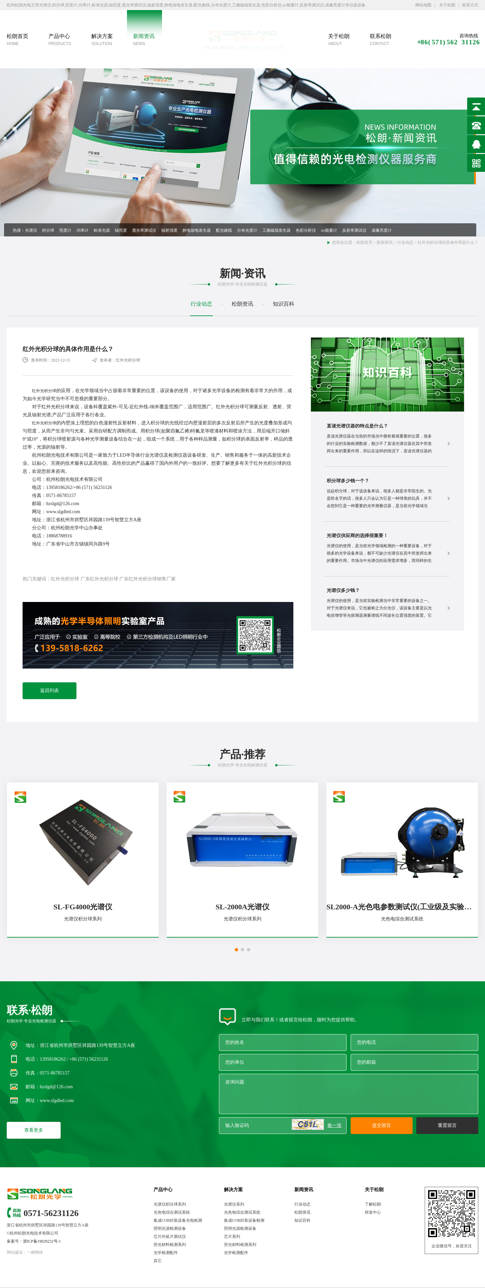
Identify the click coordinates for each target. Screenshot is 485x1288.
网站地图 (423, 5)
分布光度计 (247, 230)
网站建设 (15, 1252)
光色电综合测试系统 (172, 1212)
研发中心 (373, 1212)
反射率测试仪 (354, 230)
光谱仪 (31, 230)
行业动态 (405, 242)
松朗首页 (364, 242)
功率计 (82, 230)
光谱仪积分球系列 (170, 1204)
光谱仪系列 (234, 1204)
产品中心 (163, 1189)
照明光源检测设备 (170, 1228)
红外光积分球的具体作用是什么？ (448, 242)
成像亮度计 (381, 230)
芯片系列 (232, 1236)
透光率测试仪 (144, 230)
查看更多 (33, 1130)
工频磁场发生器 (276, 230)
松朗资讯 (242, 304)
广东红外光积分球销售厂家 (147, 578)
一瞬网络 (35, 1252)
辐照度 (121, 230)
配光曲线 (224, 230)
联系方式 (470, 5)
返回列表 (49, 690)
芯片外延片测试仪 (170, 1236)
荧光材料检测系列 (170, 1244)
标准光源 (102, 230)
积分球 (48, 230)
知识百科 (283, 304)
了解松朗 (373, 1204)
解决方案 (233, 1189)
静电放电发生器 (197, 230)
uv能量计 (329, 230)
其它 (158, 1260)
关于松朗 (446, 5)
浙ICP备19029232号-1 (42, 1241)
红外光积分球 (44, 390)
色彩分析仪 (306, 230)
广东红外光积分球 (99, 578)
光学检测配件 (166, 1252)
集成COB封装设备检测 (244, 1220)
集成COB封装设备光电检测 (178, 1220)
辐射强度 (169, 230)
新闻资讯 (385, 242)
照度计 (65, 230)
